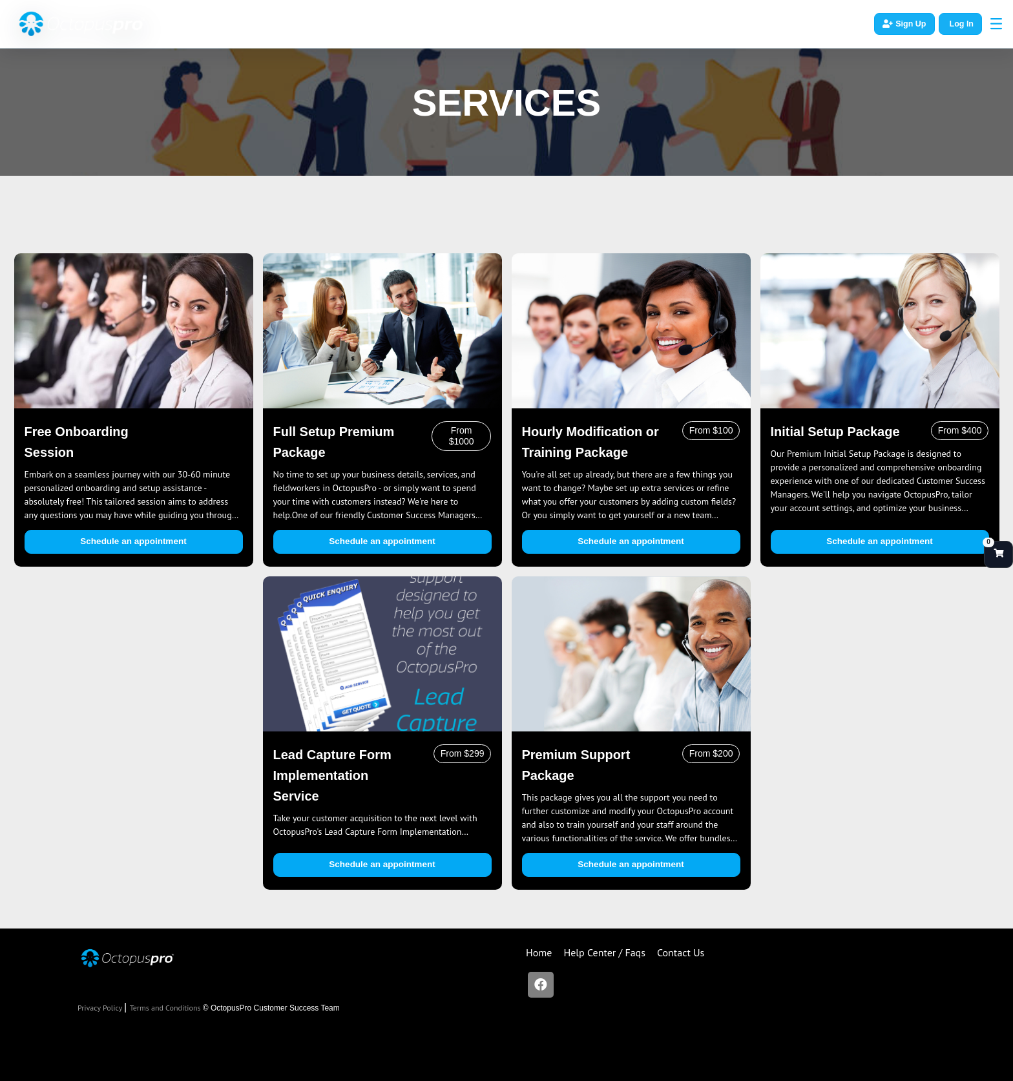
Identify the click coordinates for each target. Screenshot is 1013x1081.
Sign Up (904, 23)
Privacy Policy (101, 1008)
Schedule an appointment (133, 541)
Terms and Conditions (166, 1008)
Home (539, 952)
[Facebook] (541, 985)
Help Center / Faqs (604, 952)
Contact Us (680, 952)
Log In (962, 23)
